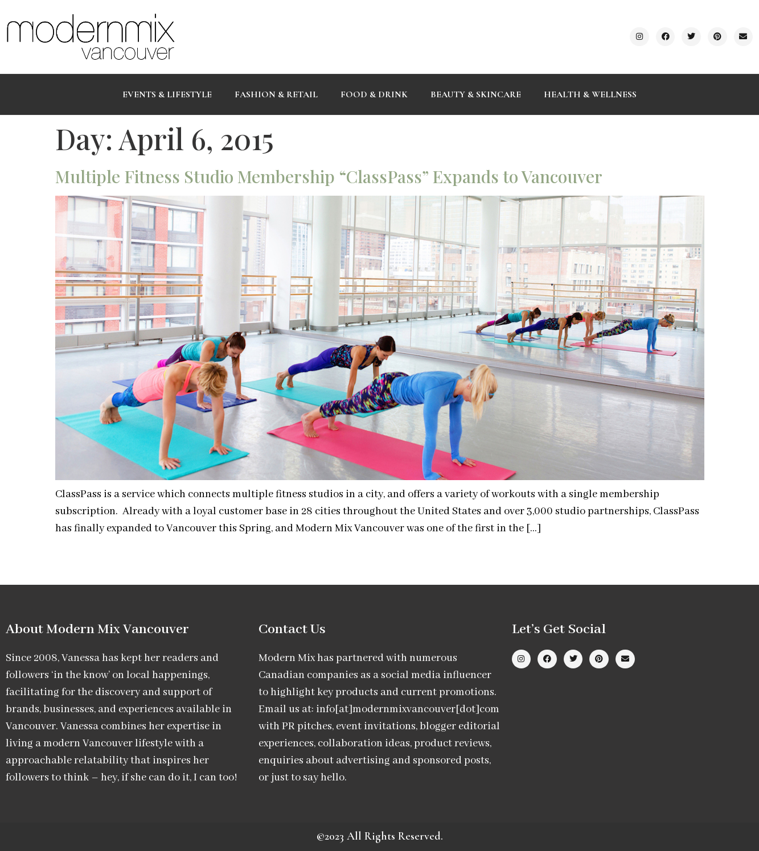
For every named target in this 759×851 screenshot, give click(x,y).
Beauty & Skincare (475, 94)
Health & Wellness (590, 94)
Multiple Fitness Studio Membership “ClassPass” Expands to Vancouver (328, 176)
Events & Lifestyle (167, 94)
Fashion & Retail (276, 94)
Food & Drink (374, 94)
